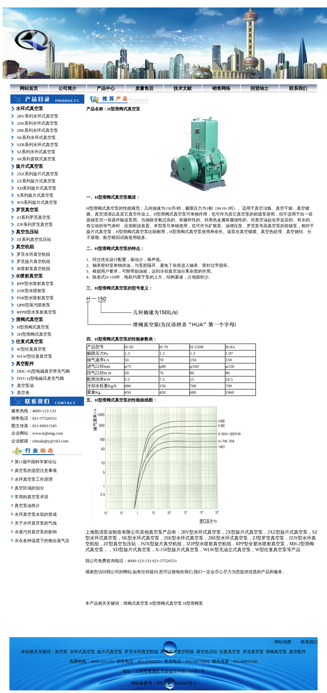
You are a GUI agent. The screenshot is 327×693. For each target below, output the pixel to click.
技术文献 (183, 88)
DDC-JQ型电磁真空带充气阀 (43, 371)
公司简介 (67, 88)
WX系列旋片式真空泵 (37, 202)
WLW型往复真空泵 (35, 356)
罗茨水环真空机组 (33, 254)
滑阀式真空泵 (136, 603)
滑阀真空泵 (276, 651)
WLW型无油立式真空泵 (227, 549)
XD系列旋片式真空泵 (37, 188)
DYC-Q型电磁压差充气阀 (40, 378)
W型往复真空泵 (31, 349)
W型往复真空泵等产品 (277, 549)
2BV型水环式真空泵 (201, 532)
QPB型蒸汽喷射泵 (33, 305)
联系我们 (298, 88)
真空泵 (243, 214)
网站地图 (282, 641)
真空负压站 (206, 651)
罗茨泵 (253, 225)
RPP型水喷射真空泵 (35, 283)
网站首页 (29, 88)
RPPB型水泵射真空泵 (37, 312)
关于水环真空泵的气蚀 (36, 523)
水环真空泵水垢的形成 (36, 514)
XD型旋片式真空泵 (132, 549)
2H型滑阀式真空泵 (34, 334)
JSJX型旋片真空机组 (161, 543)
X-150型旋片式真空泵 (177, 549)
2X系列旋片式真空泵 (36, 181)
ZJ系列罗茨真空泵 (34, 217)
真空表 (23, 392)
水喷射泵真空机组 (33, 268)
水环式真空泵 (82, 651)
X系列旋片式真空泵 (35, 195)
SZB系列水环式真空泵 (37, 144)
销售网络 (221, 88)
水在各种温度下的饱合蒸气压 (41, 540)
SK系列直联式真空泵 (36, 158)
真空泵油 (25, 385)
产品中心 (106, 88)
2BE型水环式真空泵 (228, 538)
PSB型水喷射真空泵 (35, 297)
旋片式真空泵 (99, 231)
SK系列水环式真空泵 (36, 137)
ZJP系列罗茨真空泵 (35, 224)
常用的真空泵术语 (31, 496)
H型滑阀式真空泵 (33, 327)
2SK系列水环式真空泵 (37, 123)
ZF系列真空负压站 (34, 239)
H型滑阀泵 (193, 603)
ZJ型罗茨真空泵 (268, 538)
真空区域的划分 (29, 488)
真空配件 (297, 651)
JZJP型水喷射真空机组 (208, 543)
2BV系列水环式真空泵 (38, 116)
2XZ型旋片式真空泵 (287, 532)
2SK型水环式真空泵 (184, 538)
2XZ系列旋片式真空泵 (37, 173)
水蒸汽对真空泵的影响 (35, 531)
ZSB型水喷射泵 (31, 290)
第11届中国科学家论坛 (36, 461)
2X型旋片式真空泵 (244, 532)
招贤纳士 (259, 88)
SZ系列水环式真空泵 (36, 151)
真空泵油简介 (27, 505)
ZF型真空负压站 (119, 543)
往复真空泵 (229, 651)
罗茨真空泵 (253, 651)
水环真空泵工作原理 (34, 479)
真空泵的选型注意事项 (36, 470)
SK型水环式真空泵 (140, 538)
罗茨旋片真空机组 (33, 261)
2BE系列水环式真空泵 (37, 130)
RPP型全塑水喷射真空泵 (260, 543)
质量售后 (144, 88)
